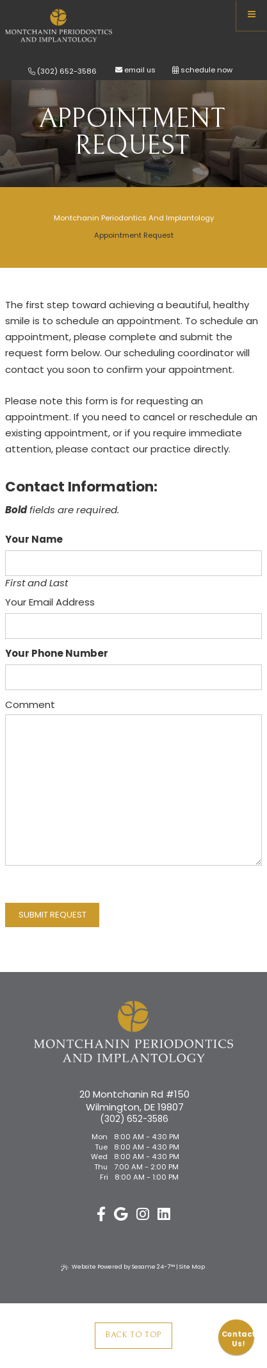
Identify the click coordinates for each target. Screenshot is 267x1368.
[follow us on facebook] (101, 1214)
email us (140, 70)
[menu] (251, 15)
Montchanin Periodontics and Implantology (134, 218)
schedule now (202, 70)
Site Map (192, 1267)
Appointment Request (134, 235)
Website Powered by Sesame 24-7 (118, 1267)
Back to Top (133, 1335)
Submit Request (52, 915)
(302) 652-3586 (62, 71)
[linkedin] (164, 1214)
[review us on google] (120, 1214)
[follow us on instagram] (142, 1214)
